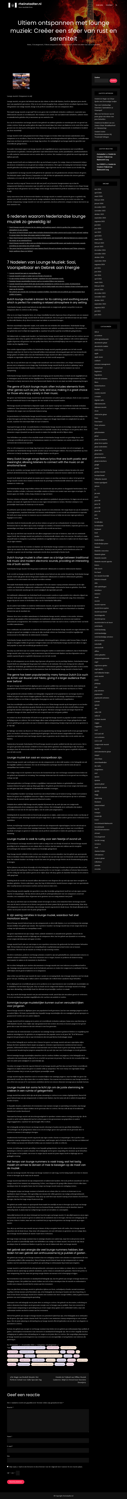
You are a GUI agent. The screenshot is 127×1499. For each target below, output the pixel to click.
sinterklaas (98, 759)
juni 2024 (98, 272)
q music (97, 701)
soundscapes (61, 1360)
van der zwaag (100, 840)
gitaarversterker (100, 457)
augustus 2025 (100, 221)
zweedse (98, 869)
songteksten (99, 769)
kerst (96, 518)
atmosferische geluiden (68, 1348)
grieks (97, 468)
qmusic (97, 705)
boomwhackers (100, 386)
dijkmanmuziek (100, 404)
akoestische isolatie (101, 346)
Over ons (99, 5)
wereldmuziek (60, 1364)
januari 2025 (99, 246)
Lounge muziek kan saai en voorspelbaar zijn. (25, 273)
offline (97, 651)
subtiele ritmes (82, 1360)
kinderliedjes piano (101, 543)
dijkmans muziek (100, 407)
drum (96, 411)
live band (98, 572)
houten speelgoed (101, 482)
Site (8, 1456)
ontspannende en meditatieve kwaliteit (49, 1356)
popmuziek (98, 694)
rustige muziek (25, 1360)
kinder (97, 536)
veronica (98, 844)
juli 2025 (98, 225)
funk (96, 429)
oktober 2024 (99, 257)
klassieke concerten (102, 551)
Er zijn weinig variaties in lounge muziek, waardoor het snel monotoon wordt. (36, 278)
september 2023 (100, 304)
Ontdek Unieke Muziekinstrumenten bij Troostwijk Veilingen (103, 134)
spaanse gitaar (100, 784)
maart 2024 (98, 282)
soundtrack (71, 1360)
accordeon (98, 335)
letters (97, 565)
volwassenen (99, 855)
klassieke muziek (100, 558)
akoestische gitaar (101, 343)
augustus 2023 (100, 307)
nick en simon (99, 640)
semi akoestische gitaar (103, 752)
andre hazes (99, 350)
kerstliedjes (99, 522)
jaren (96, 497)
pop (96, 687)
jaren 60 (97, 500)
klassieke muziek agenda (103, 561)
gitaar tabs (98, 450)
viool (96, 847)
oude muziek (99, 676)
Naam (9, 1436)
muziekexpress (100, 619)
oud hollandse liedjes (102, 673)
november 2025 (100, 211)
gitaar (97, 436)
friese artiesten (100, 425)
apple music (99, 357)
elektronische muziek (26, 1352)
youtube (97, 865)
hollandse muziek (101, 479)
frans (96, 418)
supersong (98, 798)
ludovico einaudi (100, 579)
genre (63, 1352)
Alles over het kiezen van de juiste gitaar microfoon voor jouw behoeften (104, 116)
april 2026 (98, 193)
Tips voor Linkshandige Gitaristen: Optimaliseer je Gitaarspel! (104, 107)
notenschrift (99, 647)
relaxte (76, 1356)
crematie (98, 396)
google (97, 465)
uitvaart (97, 833)
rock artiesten (99, 737)
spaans (97, 777)
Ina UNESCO (101, 164)
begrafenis (98, 375)
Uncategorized (51, 1345)
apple (96, 353)
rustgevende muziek (102, 744)
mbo (96, 583)
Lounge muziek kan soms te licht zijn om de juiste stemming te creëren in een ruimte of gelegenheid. (44, 284)
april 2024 (98, 279)
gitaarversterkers (101, 461)
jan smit (97, 493)
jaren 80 (97, 508)
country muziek (100, 393)
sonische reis (51, 1360)
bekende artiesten (101, 378)
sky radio (98, 766)
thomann (98, 802)
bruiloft (97, 389)
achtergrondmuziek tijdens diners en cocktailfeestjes (28, 1348)
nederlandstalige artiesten (104, 637)
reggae (97, 723)
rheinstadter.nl (30, 4)
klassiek (97, 547)
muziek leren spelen (102, 608)
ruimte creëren (12, 1360)
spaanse (97, 780)
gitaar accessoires (101, 439)
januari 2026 (99, 203)
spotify (97, 791)
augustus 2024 (100, 264)
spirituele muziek (101, 787)
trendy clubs (12, 1364)
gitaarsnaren (99, 454)
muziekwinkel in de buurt (104, 622)
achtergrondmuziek (102, 339)
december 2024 (100, 250)
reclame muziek (100, 719)
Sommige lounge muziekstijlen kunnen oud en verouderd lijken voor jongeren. (36, 281)
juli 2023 (98, 311)
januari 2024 (99, 289)
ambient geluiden (53, 1348)
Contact (109, 5)
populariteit (67, 1356)
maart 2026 (98, 196)
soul (96, 773)
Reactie (10, 1407)
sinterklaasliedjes (101, 762)
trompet (97, 813)
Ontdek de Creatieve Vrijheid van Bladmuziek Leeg (106, 157)
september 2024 (100, 261)
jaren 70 (97, 504)
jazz (78, 1352)
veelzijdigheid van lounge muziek (42, 1364)
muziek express (100, 604)
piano (96, 680)
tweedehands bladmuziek (104, 823)
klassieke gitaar (100, 554)
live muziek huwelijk (102, 576)
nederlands (98, 626)
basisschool (98, 368)
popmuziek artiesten (102, 698)
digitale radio (99, 400)
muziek (97, 601)
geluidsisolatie (100, 432)
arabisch (97, 361)
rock (96, 730)
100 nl (97, 332)
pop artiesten (99, 691)
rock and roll (99, 734)
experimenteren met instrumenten (47, 1352)
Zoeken (97, 77)
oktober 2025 (99, 214)
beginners (98, 371)
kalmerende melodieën (15, 1356)
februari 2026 (99, 200)
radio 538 (98, 712)
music (97, 597)
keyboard (98, 529)
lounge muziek (30, 1356)
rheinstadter (14, 1345)
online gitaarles (100, 655)
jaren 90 (97, 511)
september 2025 (100, 218)
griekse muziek (100, 472)
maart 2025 (98, 239)
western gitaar (100, 858)
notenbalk (98, 644)
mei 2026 (98, 189)
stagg (96, 795)
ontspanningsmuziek (102, 658)
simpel (97, 755)
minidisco (98, 590)
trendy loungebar (24, 1364)
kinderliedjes (99, 540)
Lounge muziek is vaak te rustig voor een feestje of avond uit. (30, 276)
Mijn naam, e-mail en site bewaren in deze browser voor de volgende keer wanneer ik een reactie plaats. (46, 1466)
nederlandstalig (100, 630)
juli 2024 (98, 268)
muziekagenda (100, 615)
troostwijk (98, 816)
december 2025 (100, 207)
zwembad (70, 1364)
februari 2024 (99, 286)
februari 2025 (99, 243)
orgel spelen (99, 669)
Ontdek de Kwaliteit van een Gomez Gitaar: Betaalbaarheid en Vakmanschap (105, 125)
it (95, 490)
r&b (96, 708)
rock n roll (98, 741)
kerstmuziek (99, 526)
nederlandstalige (100, 633)
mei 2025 (98, 232)
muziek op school (101, 612)
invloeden (71, 1352)
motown (97, 594)
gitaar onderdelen (101, 447)
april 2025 (98, 236)
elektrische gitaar (101, 414)
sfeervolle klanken (38, 1360)
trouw (97, 820)
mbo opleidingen (100, 587)
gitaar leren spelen (101, 443)
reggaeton (98, 726)
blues (96, 382)
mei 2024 (98, 275)
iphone (97, 486)
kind (96, 533)
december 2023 (100, 293)
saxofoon (98, 748)
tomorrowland (100, 805)
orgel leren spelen (101, 665)
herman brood (100, 475)
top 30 (97, 809)
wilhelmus (98, 862)
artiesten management (102, 364)
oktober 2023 (99, 300)
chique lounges (12, 1352)
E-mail (10, 1446)
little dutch (98, 569)
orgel (96, 662)
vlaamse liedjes (100, 851)
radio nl (97, 716)
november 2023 (100, 297)
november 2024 (100, 254)
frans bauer (98, 422)
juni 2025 (98, 228)
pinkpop (97, 683)
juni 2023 (98, 315)
